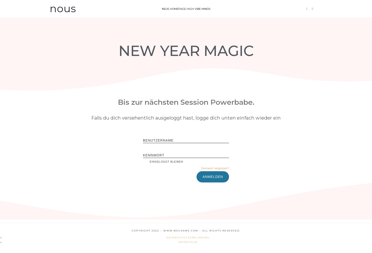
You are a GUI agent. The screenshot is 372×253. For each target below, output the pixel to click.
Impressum (188, 242)
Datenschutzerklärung (188, 237)
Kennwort (153, 155)
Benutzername (158, 140)
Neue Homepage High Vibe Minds (186, 9)
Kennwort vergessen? (215, 168)
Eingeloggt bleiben (163, 161)
